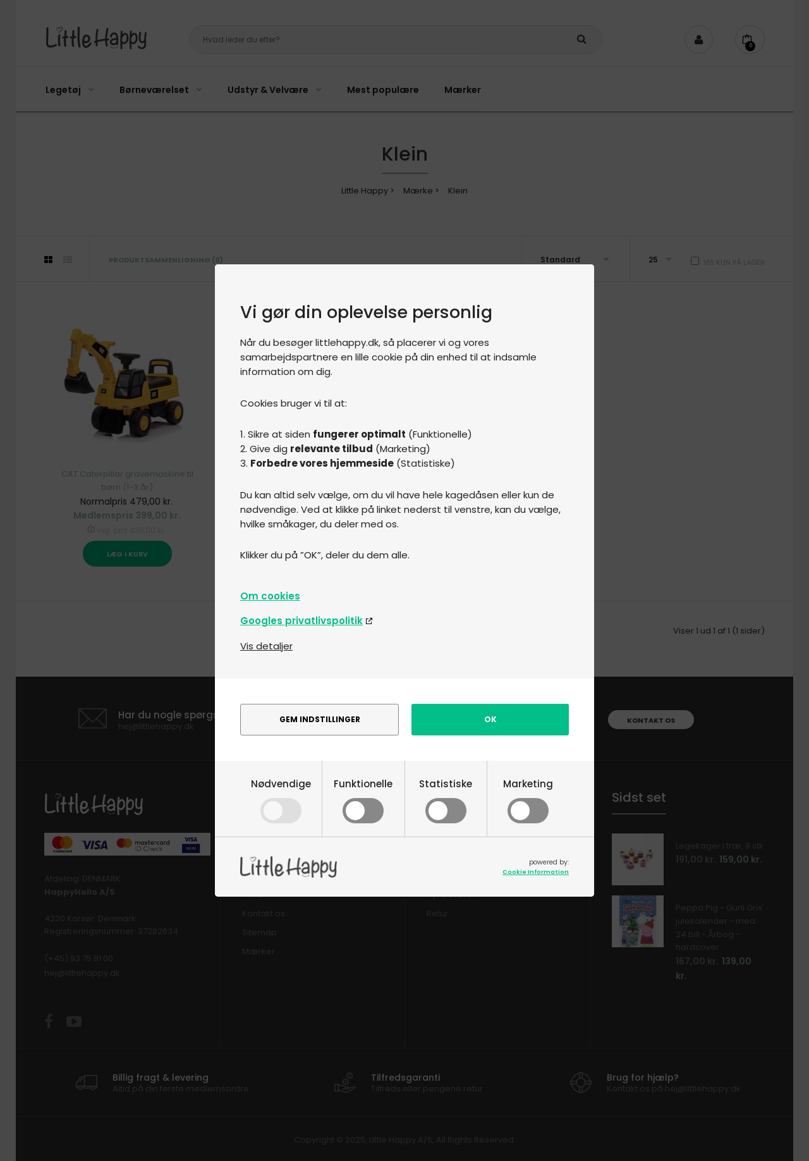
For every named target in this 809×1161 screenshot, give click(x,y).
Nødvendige (281, 799)
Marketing (528, 799)
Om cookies (270, 596)
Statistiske (445, 799)
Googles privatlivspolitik (301, 620)
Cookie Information (535, 872)
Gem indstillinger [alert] (319, 719)
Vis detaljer (266, 646)
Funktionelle (363, 799)
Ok (490, 719)
